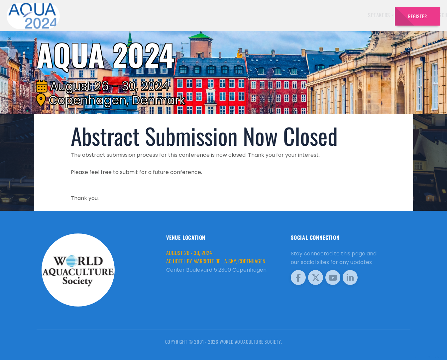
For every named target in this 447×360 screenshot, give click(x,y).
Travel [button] (373, 15)
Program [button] (343, 15)
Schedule (283, 15)
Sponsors (313, 15)
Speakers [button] (212, 15)
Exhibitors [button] (247, 15)
